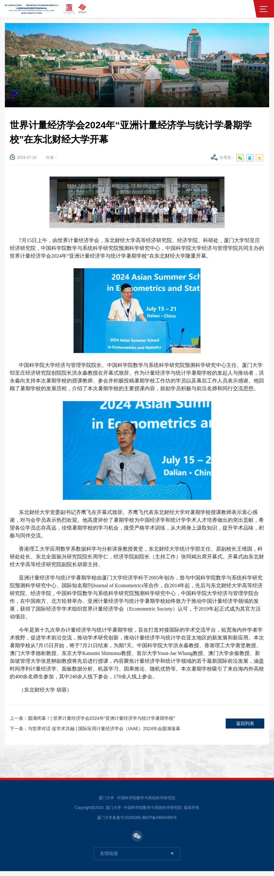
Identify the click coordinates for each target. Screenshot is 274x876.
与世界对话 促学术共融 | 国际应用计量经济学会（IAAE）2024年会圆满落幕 (101, 732)
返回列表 (245, 726)
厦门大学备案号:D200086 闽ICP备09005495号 (137, 822)
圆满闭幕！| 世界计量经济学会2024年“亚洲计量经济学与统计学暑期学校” (98, 719)
